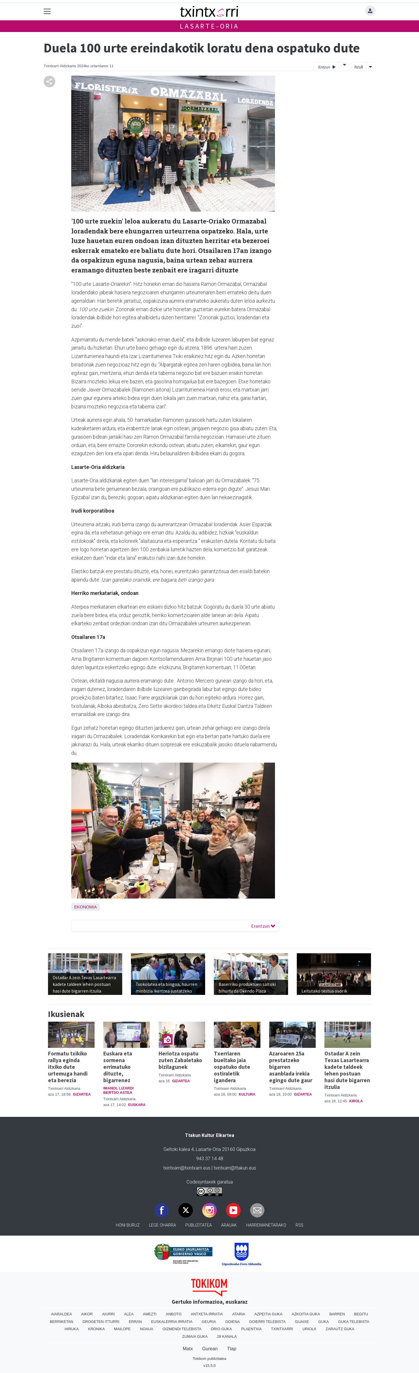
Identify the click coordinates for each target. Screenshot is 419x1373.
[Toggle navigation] (47, 11)
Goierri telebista (267, 1321)
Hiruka (72, 1329)
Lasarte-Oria (209, 26)
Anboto (174, 1314)
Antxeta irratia (207, 1314)
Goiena (232, 1321)
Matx (188, 1348)
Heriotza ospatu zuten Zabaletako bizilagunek (180, 1060)
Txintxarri (282, 1329)
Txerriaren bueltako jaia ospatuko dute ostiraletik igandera (232, 1067)
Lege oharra (162, 1225)
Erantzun (263, 926)
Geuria (209, 1321)
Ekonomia (85, 907)
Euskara (136, 1105)
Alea (129, 1314)
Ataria (238, 1314)
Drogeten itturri (101, 1321)
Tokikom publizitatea (209, 1358)
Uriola (309, 1329)
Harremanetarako (266, 1225)
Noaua (146, 1329)
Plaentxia (251, 1329)
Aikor (87, 1314)
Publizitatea (198, 1225)
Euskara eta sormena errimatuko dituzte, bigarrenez (117, 1067)
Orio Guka (221, 1329)
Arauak (229, 1225)
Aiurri (108, 1314)
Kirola (356, 1101)
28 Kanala (227, 1336)
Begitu (361, 1314)
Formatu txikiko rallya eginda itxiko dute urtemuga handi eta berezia (68, 1067)
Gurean (210, 1348)
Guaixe (302, 1321)
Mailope (122, 1329)
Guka (323, 1321)
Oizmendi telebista (181, 1329)
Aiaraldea (61, 1314)
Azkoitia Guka (306, 1314)
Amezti (150, 1314)
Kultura (247, 1094)
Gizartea (82, 1094)
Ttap (231, 1348)
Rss (299, 1225)
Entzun (326, 66)
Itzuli (358, 67)
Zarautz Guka (340, 1329)
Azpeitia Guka (268, 1314)
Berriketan (61, 1321)
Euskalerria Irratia (171, 1321)
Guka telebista (353, 1321)
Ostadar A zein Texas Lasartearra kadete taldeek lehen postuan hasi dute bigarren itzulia (347, 1070)
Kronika (96, 1329)
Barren (337, 1314)
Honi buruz (128, 1225)
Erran (135, 1321)
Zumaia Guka (194, 1336)
